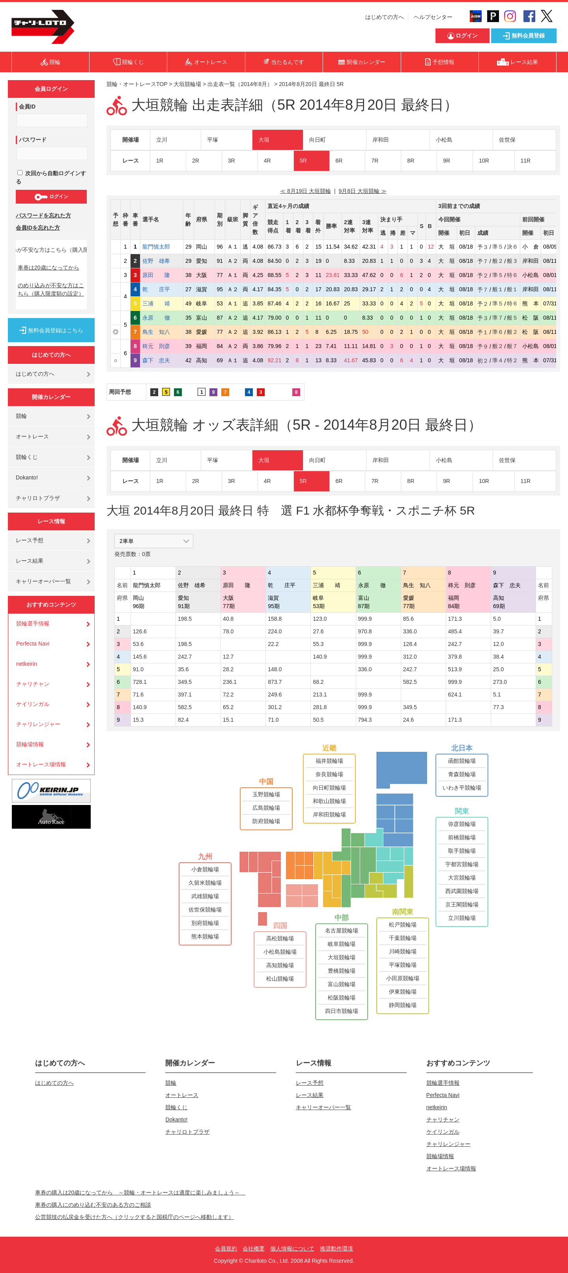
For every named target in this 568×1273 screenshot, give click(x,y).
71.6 (138, 694)
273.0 (500, 682)
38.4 (498, 656)
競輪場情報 (30, 744)
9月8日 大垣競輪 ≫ (362, 191)
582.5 (410, 682)
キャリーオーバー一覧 (43, 581)
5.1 (497, 694)
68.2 (318, 682)
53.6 (138, 644)
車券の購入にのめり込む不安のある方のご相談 (93, 1205)
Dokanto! (27, 477)
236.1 (230, 682)
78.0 (228, 631)
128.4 (410, 644)
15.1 (228, 720)
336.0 (410, 631)
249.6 (275, 694)
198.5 (185, 619)
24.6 (408, 720)
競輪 (21, 416)
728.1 (140, 682)
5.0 (497, 619)
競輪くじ (27, 457)
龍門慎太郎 (161, 246)
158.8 (275, 619)
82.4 (183, 720)
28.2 (228, 669)
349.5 (185, 682)
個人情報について (292, 1248)
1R (159, 160)
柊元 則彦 (161, 346)
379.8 (455, 656)
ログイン (51, 196)
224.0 (275, 631)
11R (526, 160)
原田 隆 (161, 275)
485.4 (455, 631)
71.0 (273, 720)
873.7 (275, 682)
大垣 (263, 140)
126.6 (140, 631)
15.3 (138, 720)
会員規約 (226, 1248)
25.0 (498, 669)
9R (446, 160)
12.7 (228, 656)
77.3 (498, 707)
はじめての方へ (384, 17)
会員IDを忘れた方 (38, 228)
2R (195, 160)
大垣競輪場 (187, 84)
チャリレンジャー (38, 724)
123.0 (320, 619)
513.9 (455, 669)
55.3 (318, 644)
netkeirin (26, 664)
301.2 (275, 707)
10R (484, 160)
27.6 (318, 631)
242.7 (455, 644)
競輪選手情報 (32, 623)
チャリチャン (32, 684)
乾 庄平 (161, 289)
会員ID (27, 106)
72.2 (228, 694)
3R (231, 160)
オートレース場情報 (41, 764)
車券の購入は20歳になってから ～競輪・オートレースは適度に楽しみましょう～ (140, 1192)
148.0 (275, 669)
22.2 (273, 644)
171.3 (455, 619)
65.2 (228, 707)
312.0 (410, 656)
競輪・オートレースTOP (136, 84)
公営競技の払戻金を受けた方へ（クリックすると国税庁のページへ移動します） (134, 1217)
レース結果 (29, 561)
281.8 (320, 707)
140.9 (320, 656)
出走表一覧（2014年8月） (240, 84)
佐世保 (507, 140)
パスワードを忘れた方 (43, 215)
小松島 (444, 140)
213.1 (320, 694)
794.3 (365, 720)
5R (303, 160)
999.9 (365, 619)
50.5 (318, 720)
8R (410, 160)
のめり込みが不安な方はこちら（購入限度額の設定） (51, 289)
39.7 (498, 631)
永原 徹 (161, 318)
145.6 (140, 656)
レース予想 (29, 540)
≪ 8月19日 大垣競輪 (305, 191)
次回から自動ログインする (51, 177)
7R (374, 160)
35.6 (183, 669)
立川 (161, 140)
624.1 (455, 694)
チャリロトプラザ (38, 498)
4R (267, 160)
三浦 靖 (161, 303)
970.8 (365, 631)
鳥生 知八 (161, 332)
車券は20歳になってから (48, 267)
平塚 (212, 140)
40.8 (228, 619)
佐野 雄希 (161, 261)
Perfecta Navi (32, 643)
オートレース (32, 436)
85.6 (408, 619)
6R (339, 160)
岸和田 (380, 140)
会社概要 (254, 1248)
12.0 (498, 644)
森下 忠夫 (161, 360)
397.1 (185, 694)
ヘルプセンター (433, 17)
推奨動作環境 (336, 1248)
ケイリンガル (32, 704)
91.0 (138, 669)
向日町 (317, 140)
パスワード (33, 140)
